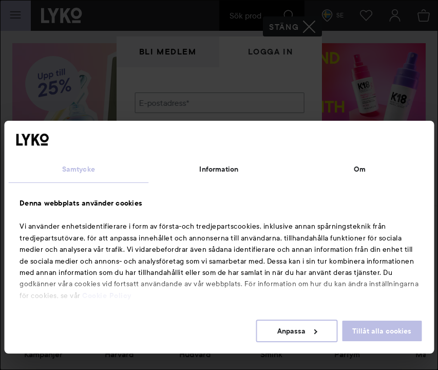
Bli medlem (168, 52)
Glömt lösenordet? (168, 175)
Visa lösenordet (277, 155)
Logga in (270, 52)
